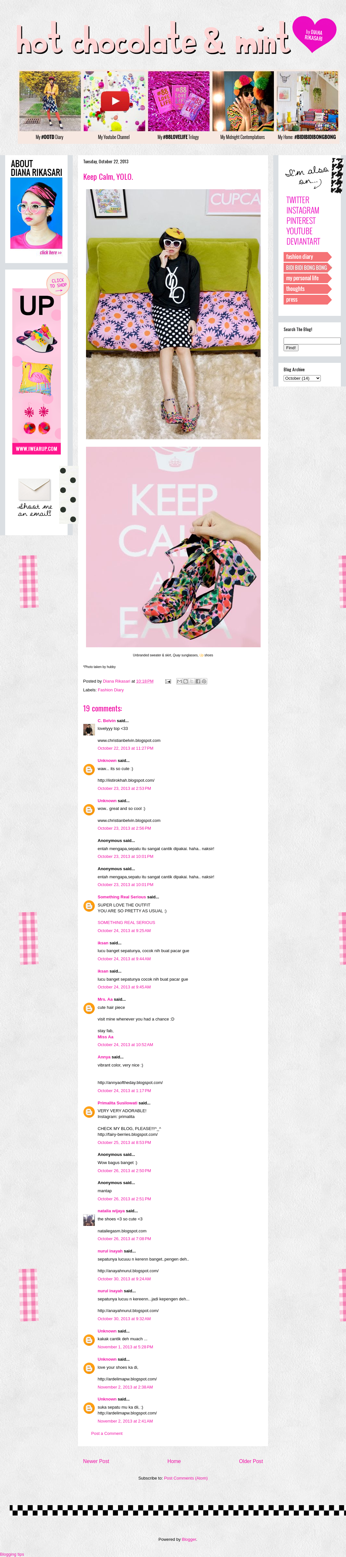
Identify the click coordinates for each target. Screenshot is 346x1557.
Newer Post (96, 1461)
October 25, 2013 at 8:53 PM (124, 1142)
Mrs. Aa (105, 999)
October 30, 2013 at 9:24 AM (124, 1278)
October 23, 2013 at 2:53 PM (124, 788)
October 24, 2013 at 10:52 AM (125, 1044)
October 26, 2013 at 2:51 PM (124, 1198)
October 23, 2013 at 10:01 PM (125, 856)
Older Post (251, 1461)
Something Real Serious (122, 896)
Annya (104, 1057)
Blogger (189, 1539)
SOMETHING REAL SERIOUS (126, 922)
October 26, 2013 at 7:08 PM (124, 1238)
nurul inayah (110, 1251)
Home (174, 1461)
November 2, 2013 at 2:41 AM (125, 1421)
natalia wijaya (111, 1210)
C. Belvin (107, 720)
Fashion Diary (111, 689)
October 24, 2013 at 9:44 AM (124, 958)
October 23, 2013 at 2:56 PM (124, 828)
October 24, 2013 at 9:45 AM (124, 987)
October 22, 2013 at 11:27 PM (125, 748)
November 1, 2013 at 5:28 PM (125, 1346)
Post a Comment (107, 1433)
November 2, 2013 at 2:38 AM (125, 1387)
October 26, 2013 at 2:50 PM (124, 1170)
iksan (103, 942)
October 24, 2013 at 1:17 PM (124, 1090)
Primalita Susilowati (117, 1103)
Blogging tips (12, 1554)
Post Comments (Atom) (186, 1478)
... (145, 1338)
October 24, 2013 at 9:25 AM (124, 930)
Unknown (107, 760)
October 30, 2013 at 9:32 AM (124, 1318)
